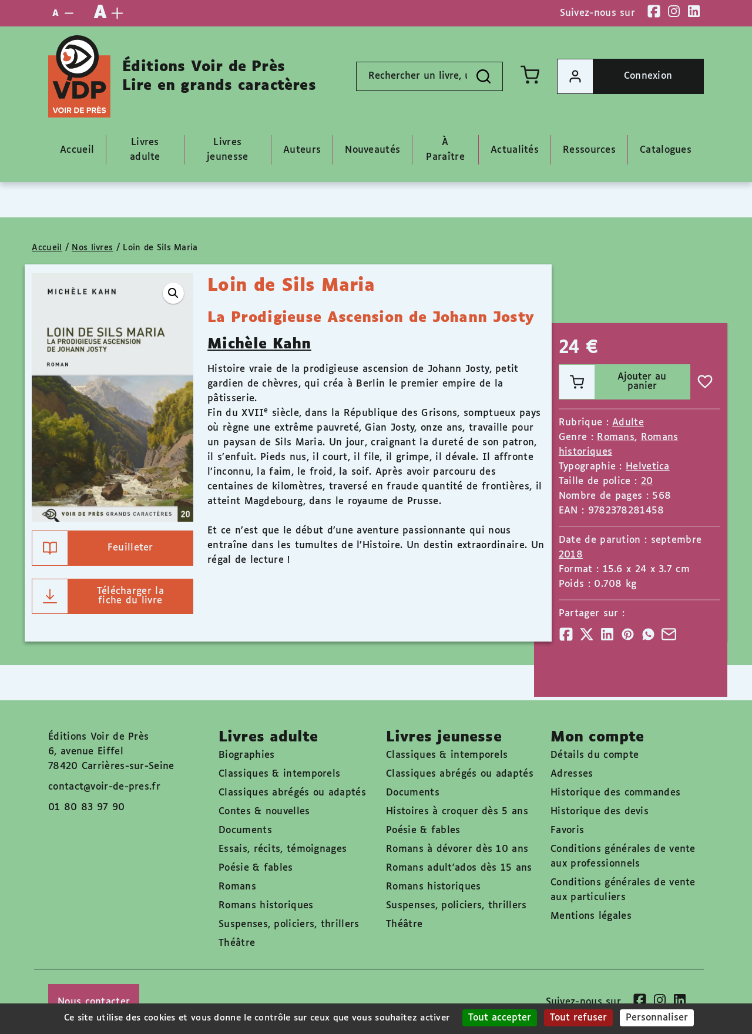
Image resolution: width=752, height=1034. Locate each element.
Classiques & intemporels (279, 774)
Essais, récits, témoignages (283, 849)
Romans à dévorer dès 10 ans (457, 849)
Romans (615, 437)
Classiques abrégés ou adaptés (292, 793)
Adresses (571, 774)
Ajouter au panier (613, 382)
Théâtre (237, 943)
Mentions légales (591, 916)
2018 (571, 555)
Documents (245, 830)
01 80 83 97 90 (86, 808)
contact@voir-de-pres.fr (104, 787)
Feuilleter (92, 548)
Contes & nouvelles (264, 812)
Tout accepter (499, 1018)
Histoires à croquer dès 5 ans (457, 812)
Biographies (246, 755)
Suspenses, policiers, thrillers (289, 924)
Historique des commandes (615, 793)
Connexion (615, 76)
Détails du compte (594, 755)
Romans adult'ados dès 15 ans (459, 868)
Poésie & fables (256, 868)
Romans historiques (266, 906)
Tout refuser (578, 1018)
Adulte (628, 423)
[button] (173, 293)
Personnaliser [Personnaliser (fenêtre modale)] (657, 1018)
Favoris (567, 830)
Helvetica (648, 467)
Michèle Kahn (259, 344)
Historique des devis (599, 812)
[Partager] (566, 634)
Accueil (47, 248)
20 (647, 481)
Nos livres (92, 248)
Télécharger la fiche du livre (98, 596)
